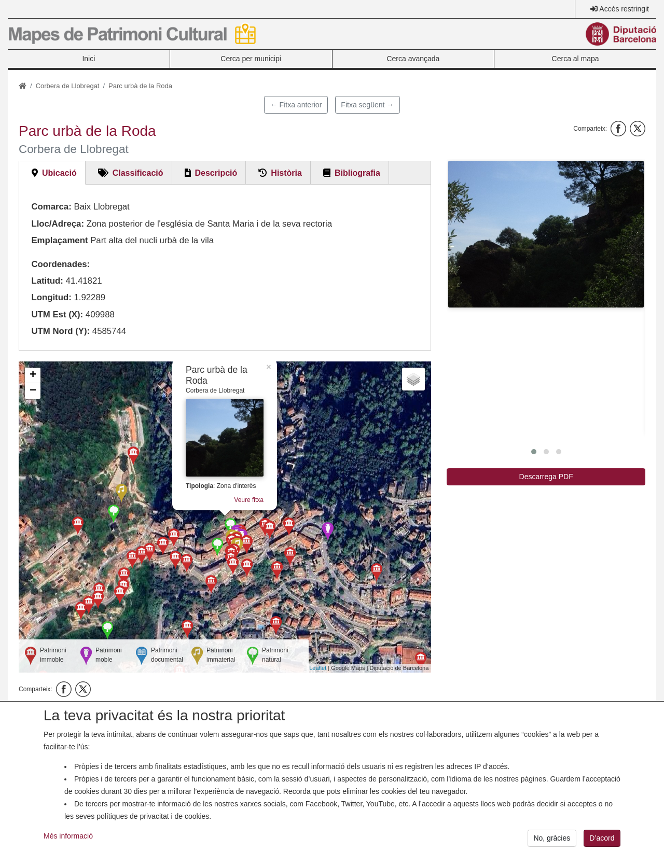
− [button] (33, 391)
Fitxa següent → (367, 105)
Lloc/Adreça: (57, 224)
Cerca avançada (412, 58)
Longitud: (51, 297)
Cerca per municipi (250, 58)
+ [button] (33, 375)
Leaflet (317, 668)
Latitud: (47, 281)
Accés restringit (624, 9)
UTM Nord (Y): (60, 331)
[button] (546, 234)
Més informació (68, 842)
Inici (88, 58)
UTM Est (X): (57, 314)
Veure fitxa (249, 500)
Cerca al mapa (575, 58)
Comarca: (51, 207)
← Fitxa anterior (296, 105)
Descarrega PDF (546, 476)
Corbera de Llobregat (68, 86)
